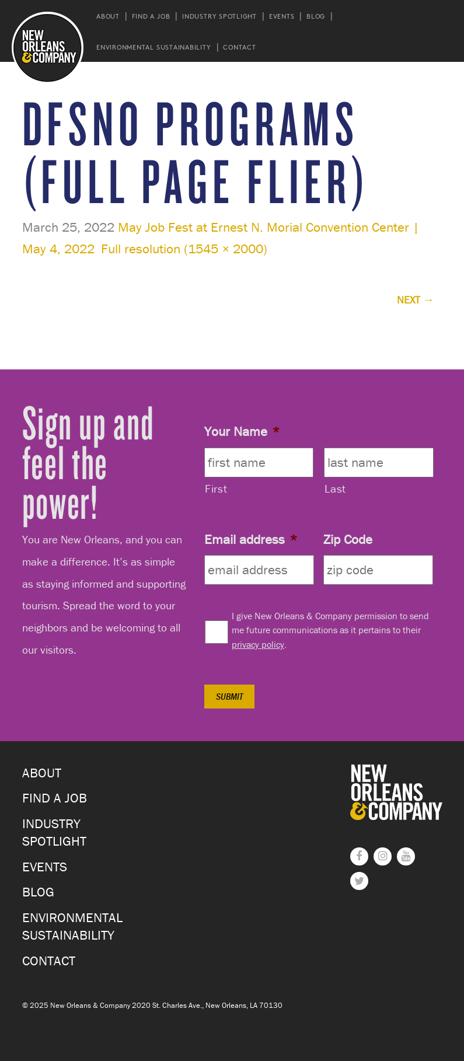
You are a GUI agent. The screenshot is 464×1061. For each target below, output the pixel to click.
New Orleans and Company (47, 47)
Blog (315, 16)
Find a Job (151, 16)
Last (335, 488)
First (216, 488)
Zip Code (347, 539)
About (108, 16)
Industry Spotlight (219, 16)
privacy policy (258, 644)
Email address (250, 539)
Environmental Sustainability (153, 47)
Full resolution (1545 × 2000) (184, 248)
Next (415, 299)
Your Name (242, 431)
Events (282, 16)
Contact (239, 47)
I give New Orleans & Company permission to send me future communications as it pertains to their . (330, 630)
